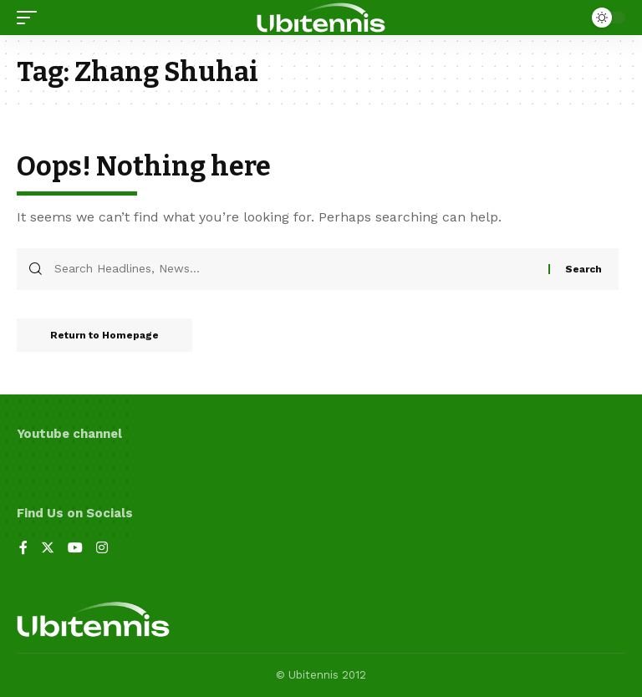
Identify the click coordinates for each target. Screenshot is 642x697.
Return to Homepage (104, 335)
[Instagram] (102, 549)
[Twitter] (47, 549)
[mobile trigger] (31, 17)
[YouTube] (75, 549)
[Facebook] (23, 549)
